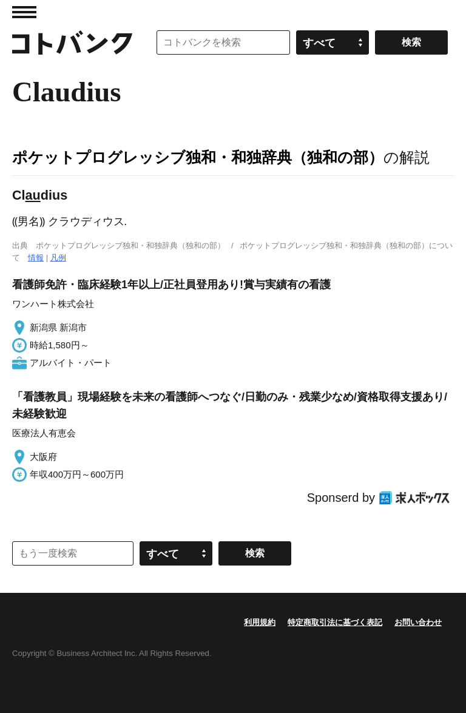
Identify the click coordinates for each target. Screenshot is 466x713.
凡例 (58, 257)
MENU (24, 12)
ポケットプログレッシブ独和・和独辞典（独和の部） (197, 157)
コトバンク (72, 42)
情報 (36, 257)
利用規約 (259, 622)
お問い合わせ (418, 622)
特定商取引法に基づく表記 (335, 622)
